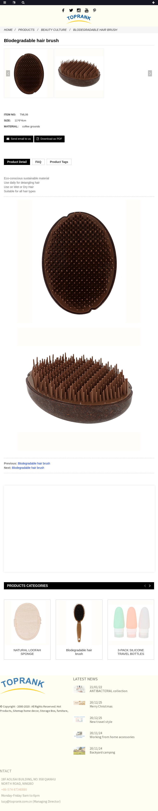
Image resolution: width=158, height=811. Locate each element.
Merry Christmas (92, 706)
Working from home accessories (103, 737)
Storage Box (39, 711)
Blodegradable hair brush (95, 29)
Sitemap (10, 711)
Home (8, 29)
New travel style (92, 722)
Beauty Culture (54, 29)
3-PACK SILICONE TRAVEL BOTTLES (130, 651)
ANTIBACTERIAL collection (100, 691)
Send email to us (21, 138)
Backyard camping (94, 752)
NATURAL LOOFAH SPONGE (27, 651)
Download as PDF (51, 138)
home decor (23, 711)
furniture (54, 711)
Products (26, 29)
